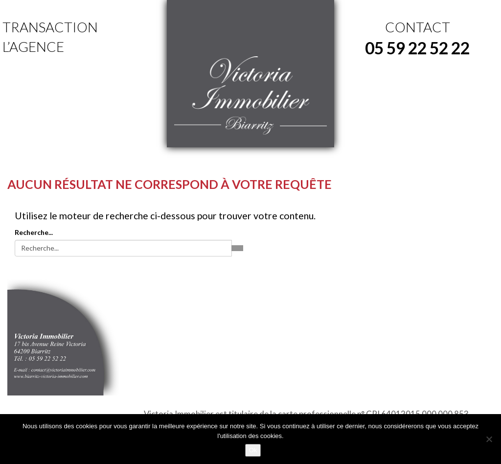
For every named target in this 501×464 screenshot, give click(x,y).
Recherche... (34, 232)
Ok (253, 450)
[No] (489, 439)
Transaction (50, 27)
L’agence (33, 46)
